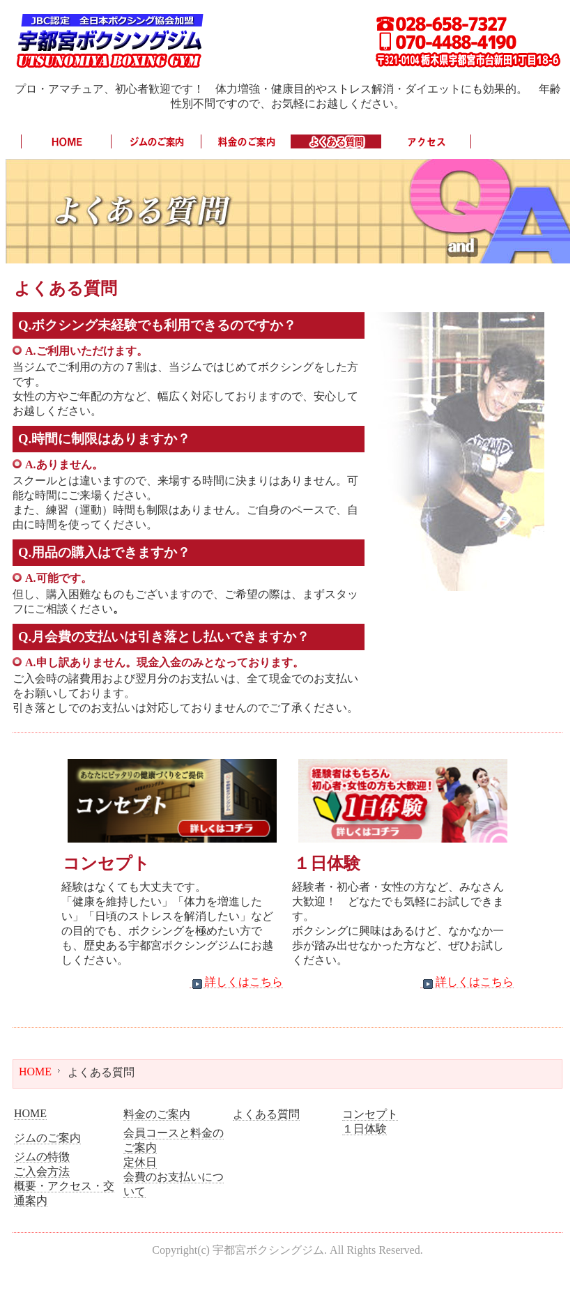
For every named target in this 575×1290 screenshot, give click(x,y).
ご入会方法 (42, 1171)
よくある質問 (266, 1114)
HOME (35, 1071)
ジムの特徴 (42, 1156)
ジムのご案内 (47, 1138)
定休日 (140, 1162)
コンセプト (370, 1114)
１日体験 (364, 1129)
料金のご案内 (156, 1114)
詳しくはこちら (236, 982)
